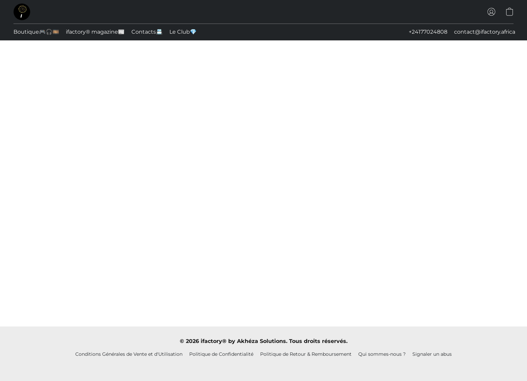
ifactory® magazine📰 (95, 32)
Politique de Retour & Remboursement (306, 354)
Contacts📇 (147, 32)
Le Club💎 (183, 32)
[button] (21, 11)
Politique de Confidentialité (221, 354)
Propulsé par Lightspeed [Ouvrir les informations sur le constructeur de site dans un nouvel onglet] (263, 366)
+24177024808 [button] (428, 32)
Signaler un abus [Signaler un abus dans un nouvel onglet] (432, 354)
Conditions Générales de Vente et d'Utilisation (129, 354)
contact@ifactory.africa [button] (484, 32)
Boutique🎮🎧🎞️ (36, 32)
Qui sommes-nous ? (382, 354)
